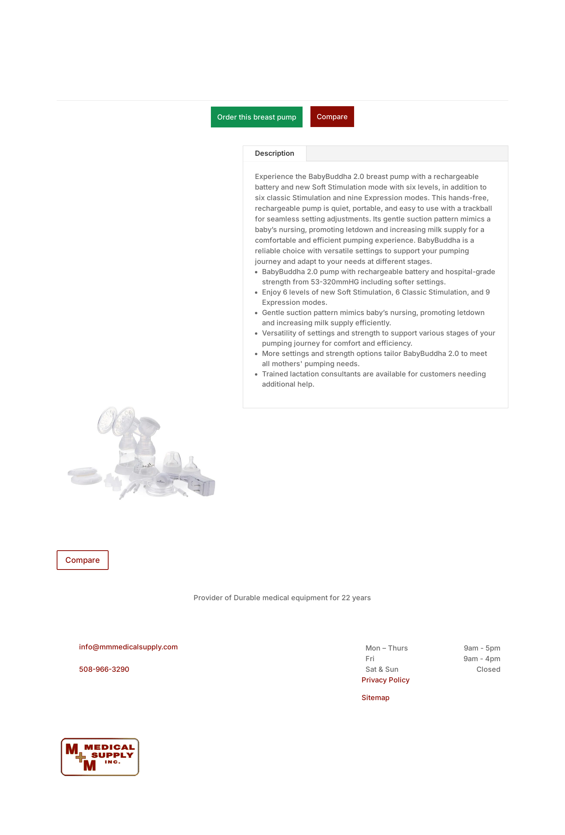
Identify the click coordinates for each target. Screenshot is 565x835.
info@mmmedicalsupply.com (128, 647)
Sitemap (376, 697)
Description (274, 153)
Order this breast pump (256, 117)
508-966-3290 (104, 669)
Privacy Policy (386, 680)
